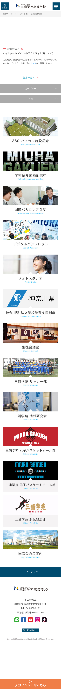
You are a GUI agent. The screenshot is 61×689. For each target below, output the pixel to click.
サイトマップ (30, 572)
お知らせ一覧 (23, 14)
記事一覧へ (29, 77)
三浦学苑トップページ (9, 14)
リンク (33, 63)
